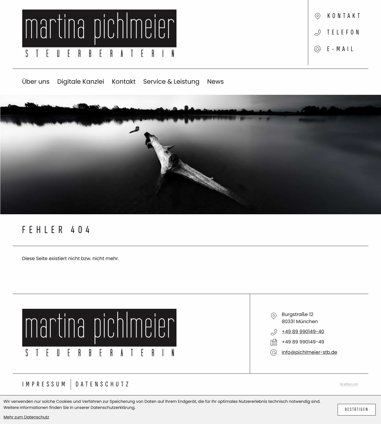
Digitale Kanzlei (80, 82)
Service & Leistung (171, 82)
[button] (316, 34)
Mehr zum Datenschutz (26, 417)
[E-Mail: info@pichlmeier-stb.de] (316, 45)
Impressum (44, 384)
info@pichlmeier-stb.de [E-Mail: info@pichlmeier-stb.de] (309, 352)
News (215, 82)
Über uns (35, 82)
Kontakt (124, 82)
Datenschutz (103, 384)
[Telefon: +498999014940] (303, 332)
